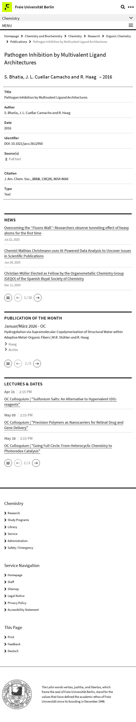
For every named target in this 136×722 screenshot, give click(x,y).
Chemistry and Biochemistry (43, 36)
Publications (18, 42)
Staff (11, 582)
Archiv (13, 349)
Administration (18, 541)
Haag (13, 344)
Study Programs (18, 520)
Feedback (14, 644)
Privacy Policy (17, 603)
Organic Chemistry (118, 36)
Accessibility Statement (23, 610)
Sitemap (13, 589)
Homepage (11, 36)
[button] (8, 297)
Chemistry (75, 36)
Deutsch (13, 651)
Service (12, 534)
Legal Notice (16, 596)
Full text (15, 159)
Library (12, 527)
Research (94, 36)
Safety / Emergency (20, 548)
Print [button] (11, 637)
